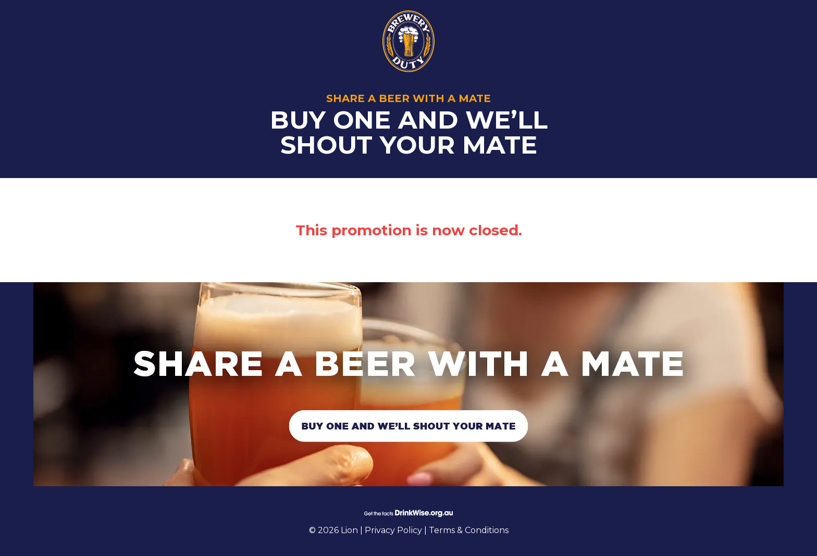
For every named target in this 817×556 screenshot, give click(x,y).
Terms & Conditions (469, 530)
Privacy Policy (394, 530)
